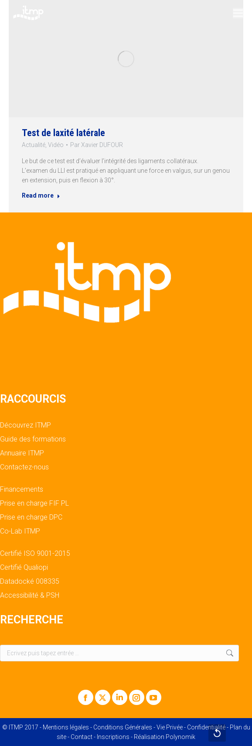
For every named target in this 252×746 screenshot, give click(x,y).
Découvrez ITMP (25, 425)
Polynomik (180, 736)
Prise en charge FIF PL (34, 503)
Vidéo (56, 144)
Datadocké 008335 (29, 581)
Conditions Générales (122, 727)
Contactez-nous (24, 467)
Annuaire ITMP (22, 453)
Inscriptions (113, 736)
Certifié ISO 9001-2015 (35, 553)
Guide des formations (33, 439)
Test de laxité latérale (63, 132)
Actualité (33, 144)
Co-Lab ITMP (20, 531)
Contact (81, 736)
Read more (41, 195)
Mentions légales (66, 727)
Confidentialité (206, 727)
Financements (21, 489)
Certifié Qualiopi (24, 567)
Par (96, 144)
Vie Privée (170, 727)
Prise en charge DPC (31, 517)
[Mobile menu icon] (238, 13)
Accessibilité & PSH (29, 595)
